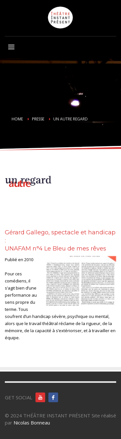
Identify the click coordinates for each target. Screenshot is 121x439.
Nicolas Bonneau (32, 422)
